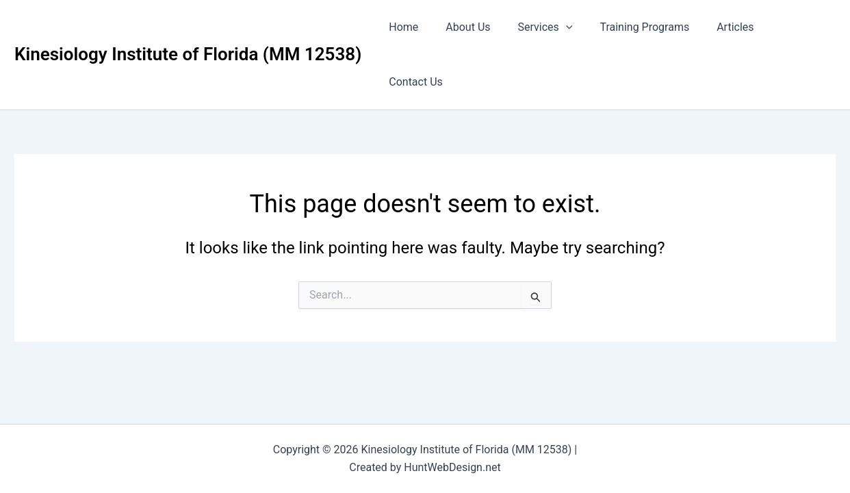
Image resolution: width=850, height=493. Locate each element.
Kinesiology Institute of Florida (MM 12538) (187, 26)
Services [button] (551, 27)
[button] (572, 27)
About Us (479, 27)
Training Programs (645, 27)
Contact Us (798, 27)
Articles (730, 27)
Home (420, 27)
